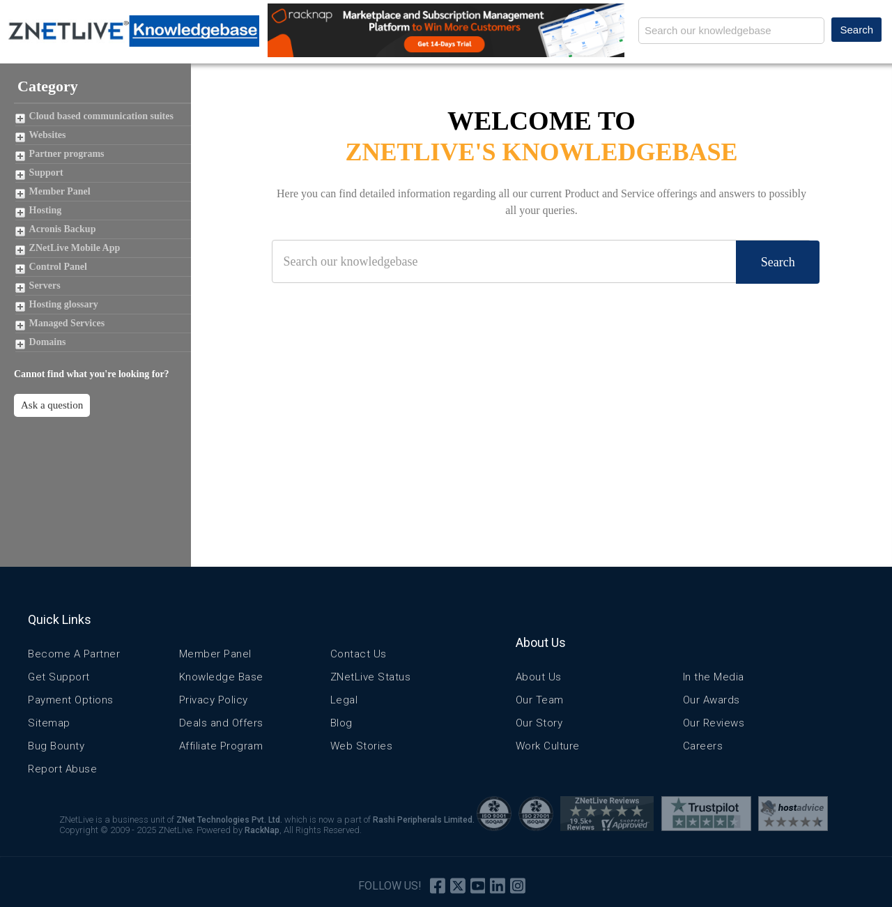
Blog (341, 723)
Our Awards (711, 700)
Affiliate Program (221, 746)
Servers (45, 285)
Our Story (539, 723)
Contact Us (358, 654)
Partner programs (67, 153)
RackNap (262, 830)
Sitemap (49, 723)
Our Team (540, 700)
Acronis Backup (62, 229)
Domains (47, 342)
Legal (344, 700)
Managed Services (67, 323)
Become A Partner (74, 654)
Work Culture (548, 746)
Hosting (45, 210)
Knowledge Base (221, 677)
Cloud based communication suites (101, 116)
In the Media (713, 677)
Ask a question (52, 405)
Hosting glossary (63, 304)
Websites (47, 135)
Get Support (59, 677)
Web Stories (361, 746)
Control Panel (58, 266)
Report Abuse (62, 769)
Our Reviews (714, 723)
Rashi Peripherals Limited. (424, 820)
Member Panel (60, 191)
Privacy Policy (213, 700)
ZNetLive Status (370, 677)
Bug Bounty (56, 746)
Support (46, 172)
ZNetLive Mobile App (75, 248)
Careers (703, 746)
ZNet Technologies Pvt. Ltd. (229, 820)
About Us (539, 677)
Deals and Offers (221, 723)
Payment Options (71, 700)
